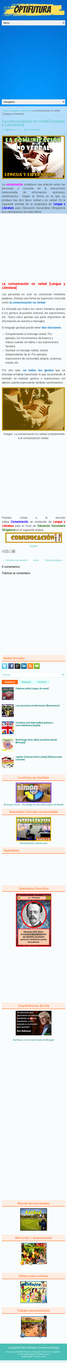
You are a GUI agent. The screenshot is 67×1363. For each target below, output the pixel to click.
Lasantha (55, 1352)
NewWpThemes (23, 1352)
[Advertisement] (33, 64)
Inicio (5, 110)
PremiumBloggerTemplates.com (33, 1354)
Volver (33, 546)
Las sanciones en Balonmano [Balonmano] (37, 705)
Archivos (42, 682)
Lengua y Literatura (20, 110)
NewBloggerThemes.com (33, 1356)
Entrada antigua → (54, 560)
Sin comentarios (32, 130)
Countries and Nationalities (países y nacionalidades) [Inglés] (34, 724)
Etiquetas (26, 682)
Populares (10, 682)
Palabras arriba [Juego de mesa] (32, 688)
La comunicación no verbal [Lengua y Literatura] (33, 122)
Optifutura (10, 130)
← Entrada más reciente (15, 560)
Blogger (50, 1040)
